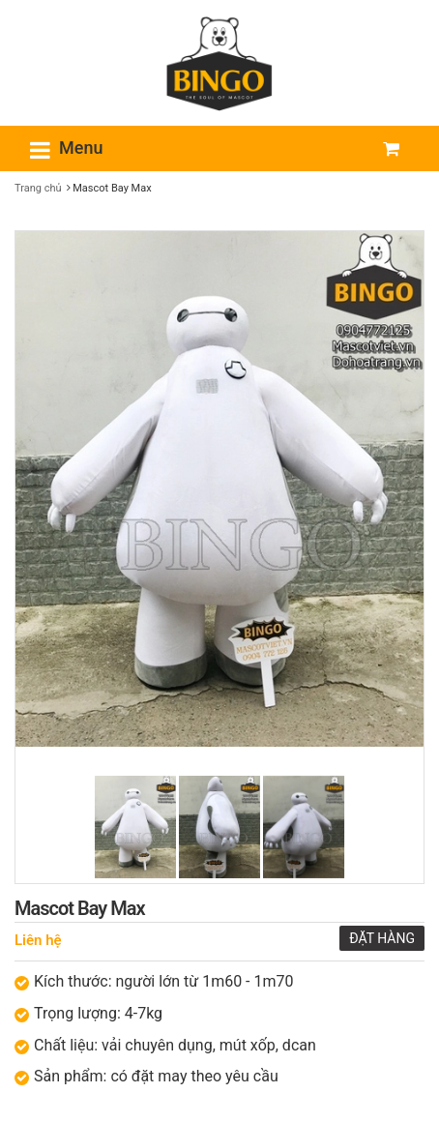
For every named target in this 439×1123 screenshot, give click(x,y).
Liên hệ (38, 940)
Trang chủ (38, 188)
